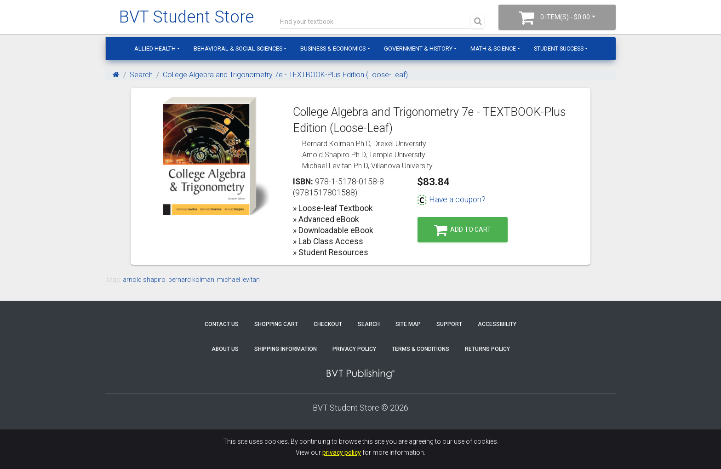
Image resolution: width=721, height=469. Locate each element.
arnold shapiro (144, 279)
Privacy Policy (354, 349)
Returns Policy (487, 349)
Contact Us (222, 324)
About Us (225, 349)
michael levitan (238, 279)
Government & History (418, 48)
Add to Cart (462, 230)
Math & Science (493, 48)
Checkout (328, 324)
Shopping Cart (276, 324)
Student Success (559, 48)
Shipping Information (285, 349)
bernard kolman (191, 279)
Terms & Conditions (420, 349)
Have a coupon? (451, 199)
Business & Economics (333, 48)
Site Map (408, 324)
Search (141, 74)
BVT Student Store (186, 17)
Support (449, 324)
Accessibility (497, 324)
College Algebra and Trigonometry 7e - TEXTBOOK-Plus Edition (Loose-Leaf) (285, 74)
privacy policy (341, 452)
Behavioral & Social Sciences (238, 48)
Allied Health (155, 48)
